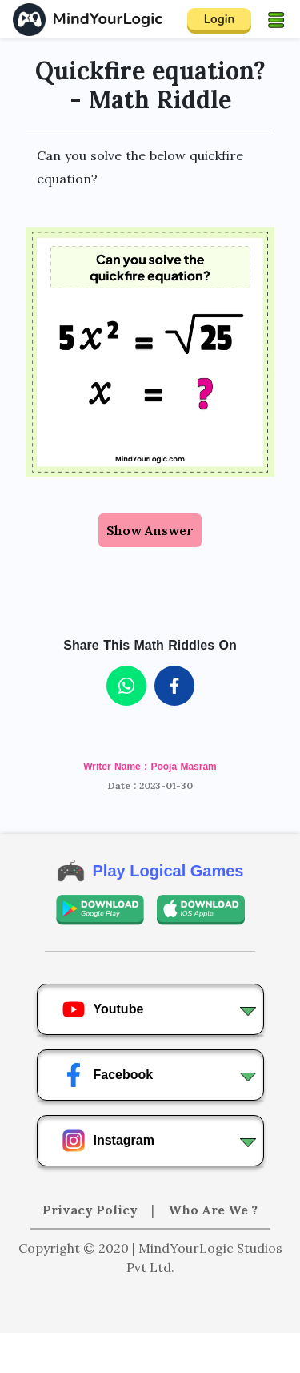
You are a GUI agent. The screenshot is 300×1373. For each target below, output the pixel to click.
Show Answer (150, 530)
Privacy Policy (91, 1210)
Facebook (108, 1075)
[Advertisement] (150, 1353)
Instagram (108, 1141)
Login (219, 19)
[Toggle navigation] (276, 19)
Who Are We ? (213, 1210)
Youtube (103, 1009)
